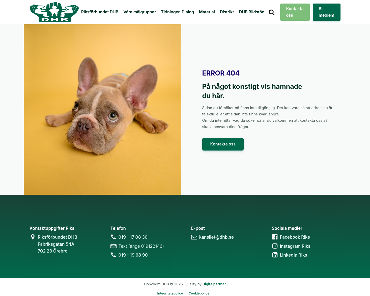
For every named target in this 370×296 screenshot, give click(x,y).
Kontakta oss (295, 12)
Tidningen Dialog (177, 11)
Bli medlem (326, 12)
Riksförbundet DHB (99, 11)
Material (207, 11)
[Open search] (271, 12)
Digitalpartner (214, 284)
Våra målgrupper (139, 11)
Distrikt (227, 11)
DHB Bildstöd (252, 11)
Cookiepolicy (199, 293)
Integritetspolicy (170, 293)
